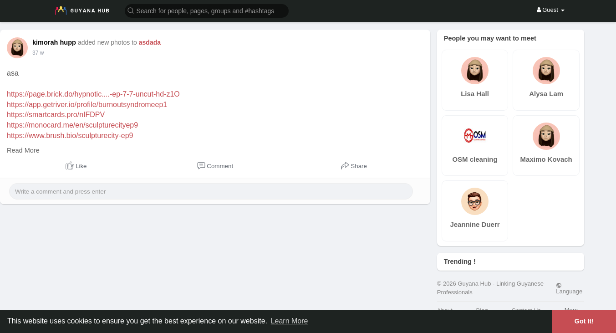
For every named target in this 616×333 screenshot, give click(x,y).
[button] (207, 10)
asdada (150, 42)
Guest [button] (551, 9)
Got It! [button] (584, 321)
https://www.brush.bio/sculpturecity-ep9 (70, 135)
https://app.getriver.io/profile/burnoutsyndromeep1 (87, 104)
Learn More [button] (289, 321)
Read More (23, 150)
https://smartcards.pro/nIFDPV (56, 114)
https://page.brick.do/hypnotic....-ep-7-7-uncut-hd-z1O (93, 94)
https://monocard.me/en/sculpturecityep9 (72, 125)
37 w (38, 53)
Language (569, 288)
